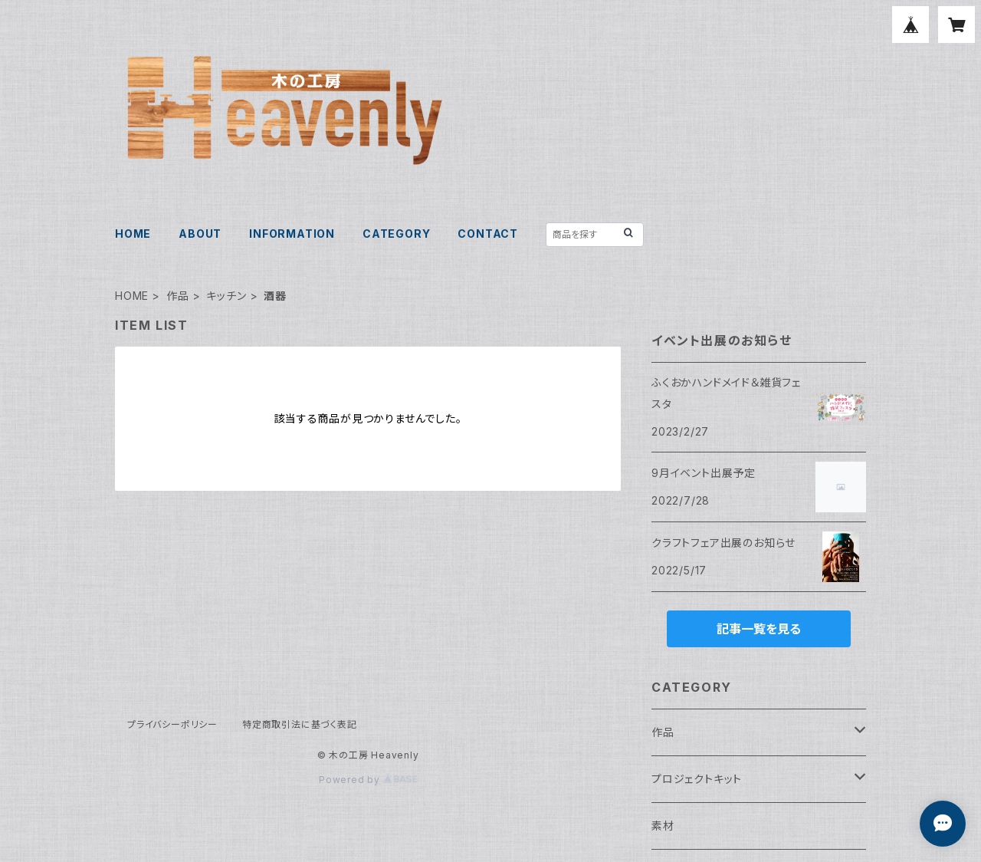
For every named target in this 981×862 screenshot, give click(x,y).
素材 (662, 825)
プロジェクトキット (696, 778)
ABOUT (200, 233)
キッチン (226, 295)
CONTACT (488, 233)
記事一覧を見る (759, 629)
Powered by (368, 779)
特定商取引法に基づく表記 (299, 724)
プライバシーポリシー (172, 724)
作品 (177, 295)
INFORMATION (292, 233)
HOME (133, 233)
